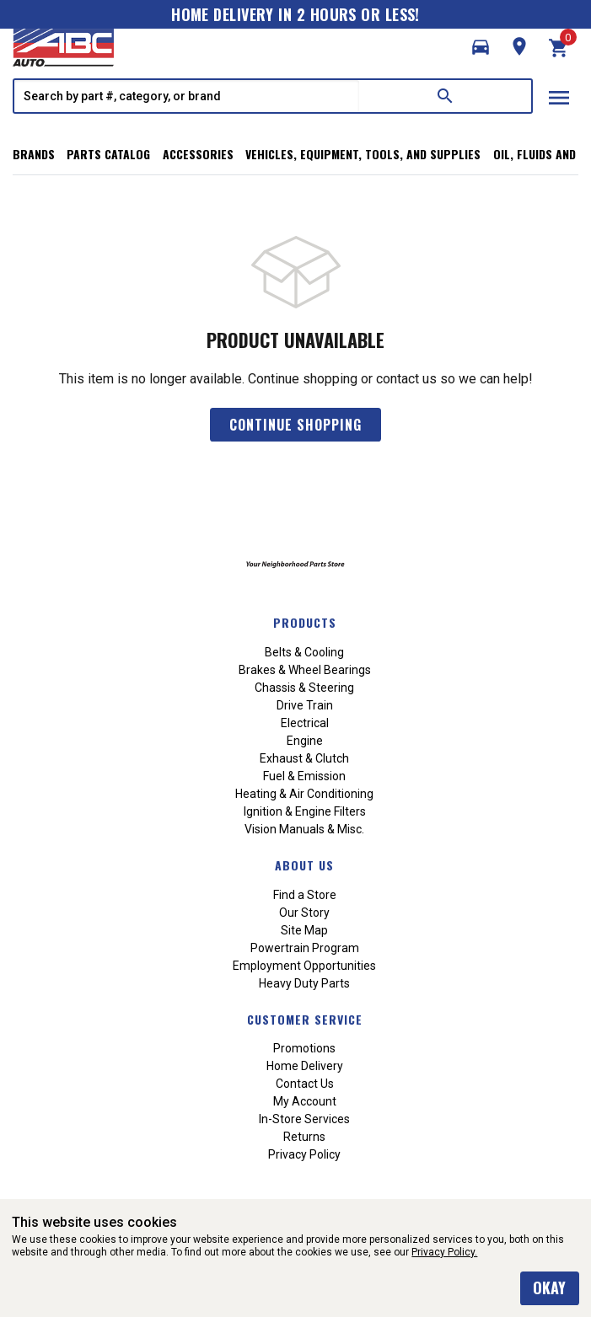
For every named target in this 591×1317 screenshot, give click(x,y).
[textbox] (186, 96)
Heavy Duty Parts (304, 983)
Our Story (304, 912)
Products (304, 622)
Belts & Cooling (304, 652)
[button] (480, 47)
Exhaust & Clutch (304, 758)
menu (558, 97)
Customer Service (305, 1019)
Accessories (198, 154)
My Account (304, 1101)
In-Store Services (304, 1119)
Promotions (304, 1048)
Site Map (304, 930)
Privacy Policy (304, 1154)
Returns (304, 1136)
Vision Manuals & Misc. (304, 829)
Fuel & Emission (304, 776)
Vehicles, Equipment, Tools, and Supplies (363, 154)
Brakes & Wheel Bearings (305, 670)
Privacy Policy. (444, 1252)
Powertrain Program (304, 948)
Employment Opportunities (304, 965)
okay (549, 1287)
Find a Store (304, 895)
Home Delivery (304, 1066)
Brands (34, 154)
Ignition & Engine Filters (305, 811)
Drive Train (305, 705)
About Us (304, 865)
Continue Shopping (295, 425)
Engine (305, 740)
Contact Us (305, 1083)
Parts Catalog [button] (108, 154)
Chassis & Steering (304, 687)
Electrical (305, 723)
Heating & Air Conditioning (304, 793)
